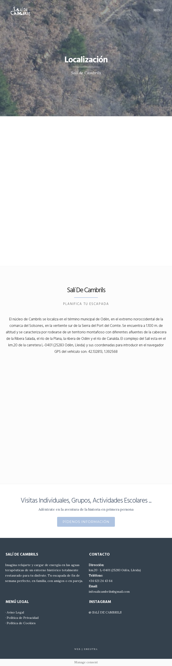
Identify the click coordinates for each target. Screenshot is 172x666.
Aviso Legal (15, 612)
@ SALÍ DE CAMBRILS (105, 612)
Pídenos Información (86, 522)
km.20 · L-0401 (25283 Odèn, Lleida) (115, 570)
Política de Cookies (21, 623)
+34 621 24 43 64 (100, 581)
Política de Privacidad (23, 618)
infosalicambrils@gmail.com (109, 592)
